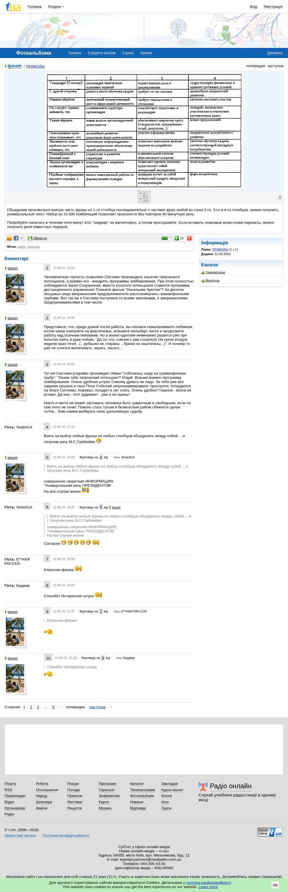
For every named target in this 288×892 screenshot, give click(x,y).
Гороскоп (106, 790)
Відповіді (138, 808)
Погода (73, 790)
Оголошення (47, 790)
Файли (42, 808)
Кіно (165, 802)
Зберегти (37, 238)
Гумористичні (213, 272)
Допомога (274, 53)
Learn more (208, 887)
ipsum (14, 66)
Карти (104, 802)
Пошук (73, 784)
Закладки (169, 784)
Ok (275, 885)
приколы (33, 246)
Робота (42, 784)
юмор (22, 246)
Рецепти (74, 808)
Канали (146, 53)
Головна (34, 7)
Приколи (74, 796)
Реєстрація (273, 7)
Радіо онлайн (231, 786)
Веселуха (210, 280)
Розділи (54, 7)
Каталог (137, 784)
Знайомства (109, 796)
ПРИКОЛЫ (35, 66)
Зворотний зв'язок (20, 835)
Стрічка (128, 53)
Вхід (253, 7)
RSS (8, 790)
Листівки (74, 802)
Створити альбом (102, 53)
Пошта (10, 784)
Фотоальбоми (142, 796)
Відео (9, 802)
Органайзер (14, 808)
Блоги (166, 796)
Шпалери (44, 802)
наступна (97, 707)
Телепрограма (142, 790)
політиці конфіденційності (208, 882)
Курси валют (172, 790)
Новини (136, 802)
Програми (107, 784)
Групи (166, 808)
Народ (41, 796)
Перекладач (15, 796)
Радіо (9, 814)
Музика (105, 808)
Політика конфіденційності (66, 835)
